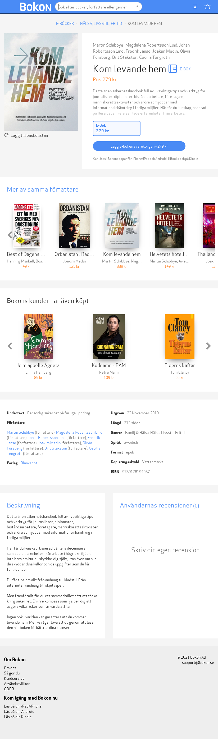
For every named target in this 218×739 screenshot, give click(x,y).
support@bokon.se (196, 662)
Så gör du (12, 672)
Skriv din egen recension (165, 549)
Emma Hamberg (38, 372)
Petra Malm (109, 372)
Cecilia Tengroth (154, 57)
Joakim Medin (165, 51)
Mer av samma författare (43, 188)
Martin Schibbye (108, 45)
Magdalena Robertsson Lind (151, 45)
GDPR (9, 688)
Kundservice (14, 678)
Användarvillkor (17, 683)
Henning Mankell (20, 261)
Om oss (10, 667)
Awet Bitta (188, 261)
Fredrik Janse (138, 51)
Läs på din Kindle (18, 716)
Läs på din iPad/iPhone (23, 706)
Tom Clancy (179, 372)
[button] (9, 235)
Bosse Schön (46, 261)
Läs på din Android (19, 711)
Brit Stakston (124, 57)
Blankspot (29, 462)
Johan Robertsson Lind (47, 437)
